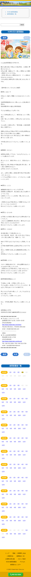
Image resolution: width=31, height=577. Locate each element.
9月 (15, 389)
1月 (10, 372)
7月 (7, 389)
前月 (4, 38)
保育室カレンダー (15, 564)
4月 (22, 372)
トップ (7, 553)
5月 (27, 398)
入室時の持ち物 (10, 559)
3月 (18, 372)
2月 (14, 372)
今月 (15, 354)
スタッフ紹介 (22, 559)
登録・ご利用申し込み (19, 553)
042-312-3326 (16, 574)
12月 (3, 392)
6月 (3, 389)
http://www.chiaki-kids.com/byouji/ (12, 341)
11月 (24, 389)
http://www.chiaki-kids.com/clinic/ (11, 324)
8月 (11, 389)
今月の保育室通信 (12, 12)
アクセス (22, 561)
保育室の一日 (20, 556)
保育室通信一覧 (11, 14)
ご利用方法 (10, 556)
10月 (19, 389)
